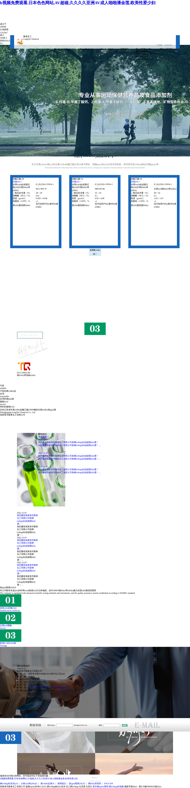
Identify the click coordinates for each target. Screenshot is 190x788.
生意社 (89, 786)
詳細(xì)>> (17, 181)
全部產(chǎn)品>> (95, 252)
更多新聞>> (43, 437)
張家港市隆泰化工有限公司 (33, 311)
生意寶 (82, 786)
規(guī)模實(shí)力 (143, 49)
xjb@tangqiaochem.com (38, 687)
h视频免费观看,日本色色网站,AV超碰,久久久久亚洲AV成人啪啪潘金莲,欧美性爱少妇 (78, 2)
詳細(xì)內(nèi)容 (30, 335)
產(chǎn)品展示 (106, 49)
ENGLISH (108, 783)
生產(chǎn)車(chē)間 (144, 59)
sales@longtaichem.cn (59, 687)
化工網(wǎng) (72, 786)
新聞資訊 (124, 49)
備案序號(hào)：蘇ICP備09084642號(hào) (142, 786)
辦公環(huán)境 (142, 56)
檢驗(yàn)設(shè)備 (144, 54)
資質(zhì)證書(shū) (143, 51)
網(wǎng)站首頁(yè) (62, 49)
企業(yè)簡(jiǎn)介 (85, 49)
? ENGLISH (168, 45)
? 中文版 (159, 45)
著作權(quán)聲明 (101, 786)
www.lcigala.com (64, 690)
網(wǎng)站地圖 (116, 786)
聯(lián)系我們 (166, 49)
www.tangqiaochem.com (44, 690)
